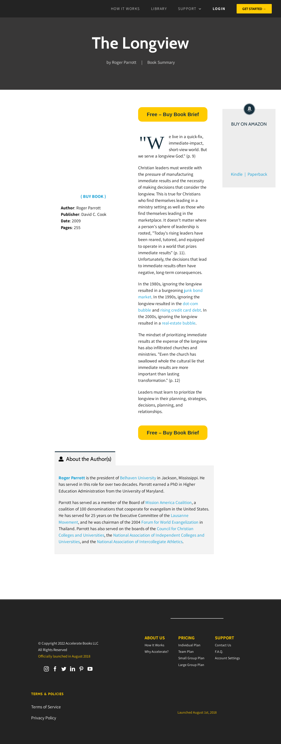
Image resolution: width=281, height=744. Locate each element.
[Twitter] (63, 668)
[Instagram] (46, 668)
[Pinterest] (81, 668)
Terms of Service (46, 707)
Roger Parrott (72, 478)
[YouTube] (90, 668)
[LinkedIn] (72, 668)
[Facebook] (55, 668)
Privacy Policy (43, 718)
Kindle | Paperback (249, 174)
